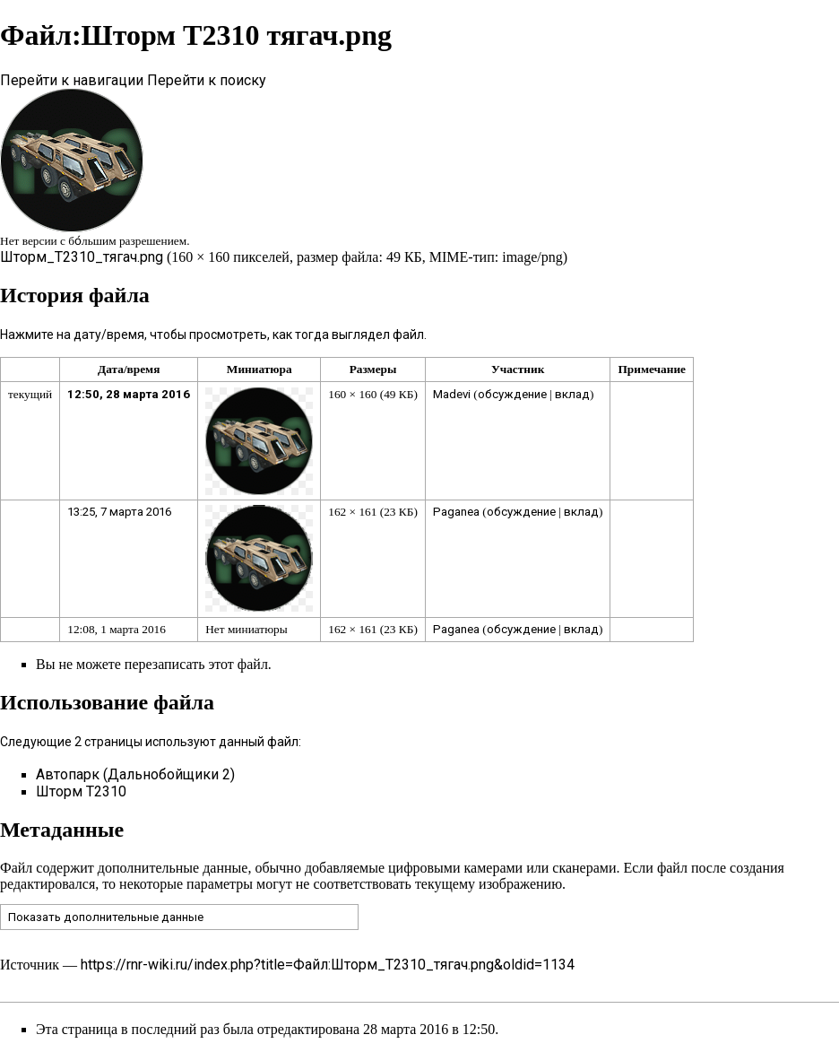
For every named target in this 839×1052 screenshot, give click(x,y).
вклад (572, 394)
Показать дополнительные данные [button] (105, 917)
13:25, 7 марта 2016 (119, 511)
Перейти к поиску (206, 80)
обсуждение (512, 394)
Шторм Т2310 (81, 791)
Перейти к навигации (71, 80)
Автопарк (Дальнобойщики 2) (135, 774)
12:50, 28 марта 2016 (128, 394)
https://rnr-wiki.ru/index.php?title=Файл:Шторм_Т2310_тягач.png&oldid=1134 (328, 964)
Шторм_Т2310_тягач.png (81, 256)
